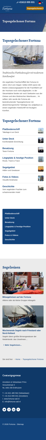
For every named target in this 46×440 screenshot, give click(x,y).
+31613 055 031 (25, 2)
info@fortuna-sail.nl (12, 402)
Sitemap (20, 424)
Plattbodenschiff (12, 213)
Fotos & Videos (11, 235)
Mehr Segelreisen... (12, 345)
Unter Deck (10, 218)
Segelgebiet (10, 231)
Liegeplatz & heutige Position (18, 226)
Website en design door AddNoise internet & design (9, 428)
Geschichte (10, 239)
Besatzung (9, 222)
